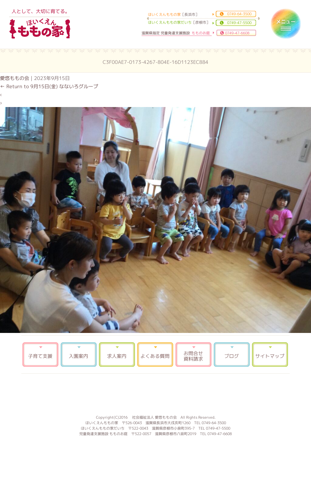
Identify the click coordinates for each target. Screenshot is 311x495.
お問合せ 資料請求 (193, 354)
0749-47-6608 (237, 33)
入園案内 (79, 354)
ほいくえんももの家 (39, 29)
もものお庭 (155, 393)
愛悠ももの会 (14, 78)
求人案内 (117, 354)
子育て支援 (40, 354)
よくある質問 (155, 354)
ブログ (232, 354)
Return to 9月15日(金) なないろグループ (49, 86)
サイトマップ (270, 354)
